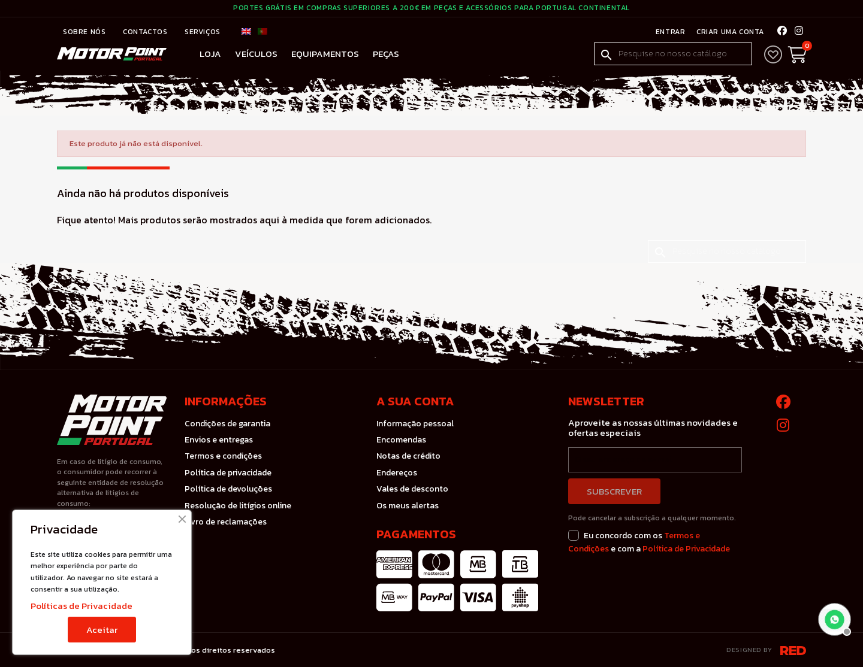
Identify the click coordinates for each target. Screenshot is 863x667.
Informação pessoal (415, 423)
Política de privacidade (228, 472)
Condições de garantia (227, 423)
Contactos (146, 31)
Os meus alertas (407, 505)
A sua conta (415, 401)
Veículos (256, 53)
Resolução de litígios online (238, 505)
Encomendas (401, 439)
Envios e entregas (219, 439)
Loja (210, 53)
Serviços (203, 31)
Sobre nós (85, 31)
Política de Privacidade (686, 548)
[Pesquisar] (673, 54)
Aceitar (101, 629)
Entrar (670, 31)
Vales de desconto (412, 489)
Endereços (396, 472)
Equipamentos (325, 53)
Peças (386, 53)
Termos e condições (223, 456)
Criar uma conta (728, 31)
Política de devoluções (228, 489)
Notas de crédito (408, 456)
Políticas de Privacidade (81, 606)
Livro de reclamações (226, 522)
